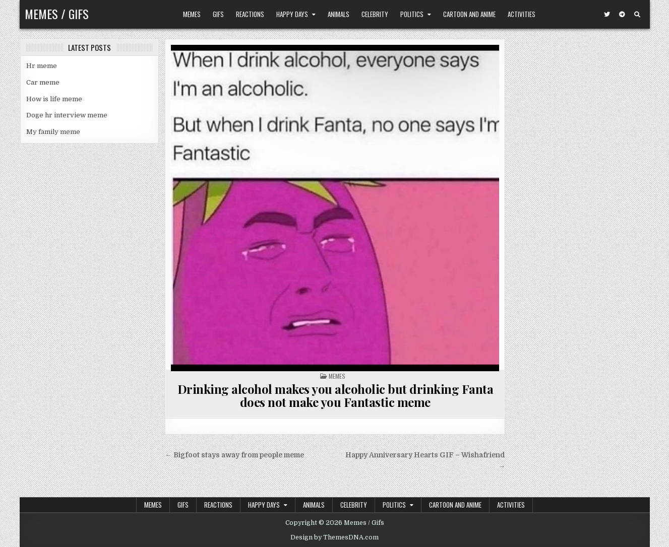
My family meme (53, 131)
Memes (192, 14)
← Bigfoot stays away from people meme (234, 455)
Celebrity (374, 14)
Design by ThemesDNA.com (334, 537)
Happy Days (292, 14)
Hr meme (41, 66)
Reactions (250, 14)
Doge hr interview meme (66, 115)
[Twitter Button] (607, 14)
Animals (338, 14)
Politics (411, 14)
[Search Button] (637, 14)
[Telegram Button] (622, 14)
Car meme (42, 82)
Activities (521, 14)
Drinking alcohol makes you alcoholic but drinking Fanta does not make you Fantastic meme (335, 395)
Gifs (218, 14)
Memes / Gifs (57, 14)
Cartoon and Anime (469, 14)
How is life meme (54, 99)
